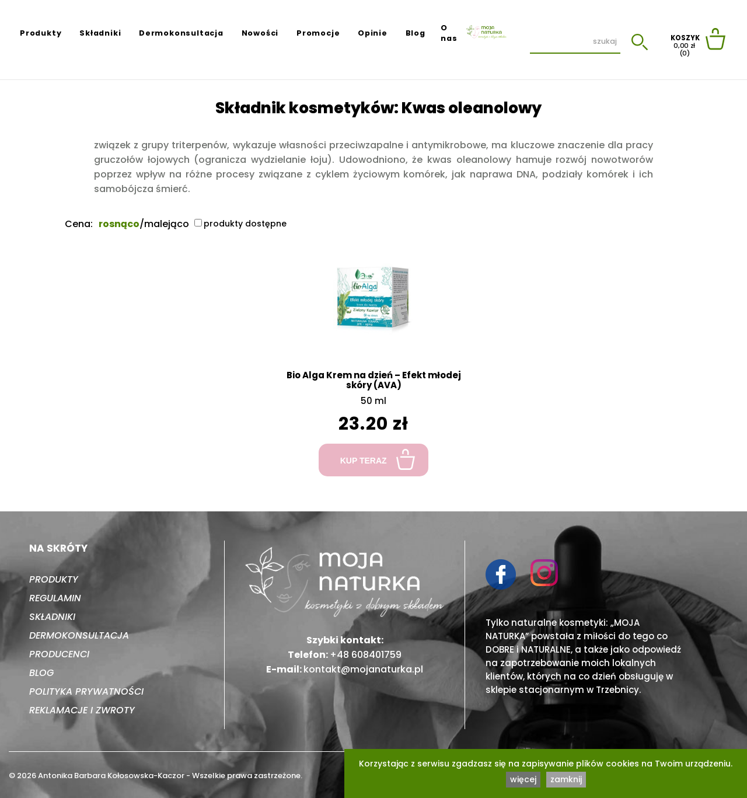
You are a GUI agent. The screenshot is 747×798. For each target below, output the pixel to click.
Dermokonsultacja (181, 33)
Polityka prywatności (86, 691)
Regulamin (55, 598)
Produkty (40, 33)
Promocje (318, 33)
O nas (449, 33)
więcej (523, 779)
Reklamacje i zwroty (82, 710)
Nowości (260, 33)
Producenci (59, 654)
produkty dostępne (240, 223)
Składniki (100, 33)
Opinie (373, 33)
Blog (415, 33)
